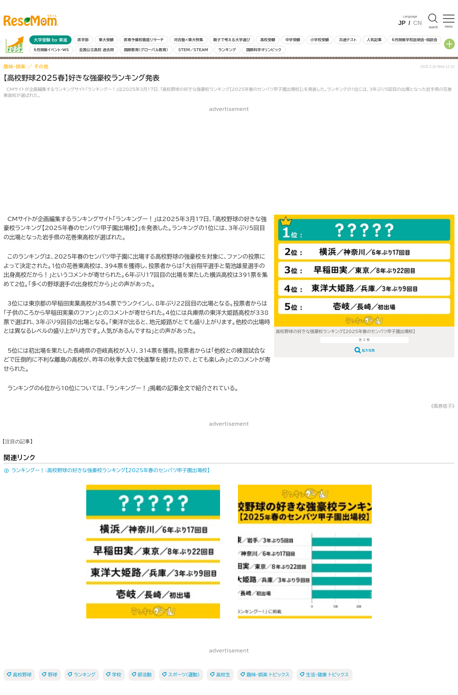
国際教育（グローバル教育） (146, 50)
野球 (52, 674)
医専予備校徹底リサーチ (144, 39)
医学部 (83, 39)
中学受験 (292, 39)
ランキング (227, 50)
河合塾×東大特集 (188, 39)
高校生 (223, 674)
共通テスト (348, 39)
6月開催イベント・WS (51, 50)
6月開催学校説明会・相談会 (414, 39)
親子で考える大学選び (231, 39)
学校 (116, 674)
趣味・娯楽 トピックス (268, 674)
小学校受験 (319, 39)
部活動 (145, 674)
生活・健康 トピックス (327, 674)
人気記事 (374, 39)
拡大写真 (368, 350)
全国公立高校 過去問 (96, 50)
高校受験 (267, 39)
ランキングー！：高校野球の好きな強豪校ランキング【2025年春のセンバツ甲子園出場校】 (110, 470)
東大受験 (106, 39)
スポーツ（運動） (184, 674)
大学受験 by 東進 (50, 40)
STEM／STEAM (193, 50)
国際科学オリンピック (263, 50)
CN (417, 23)
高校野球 (22, 674)
